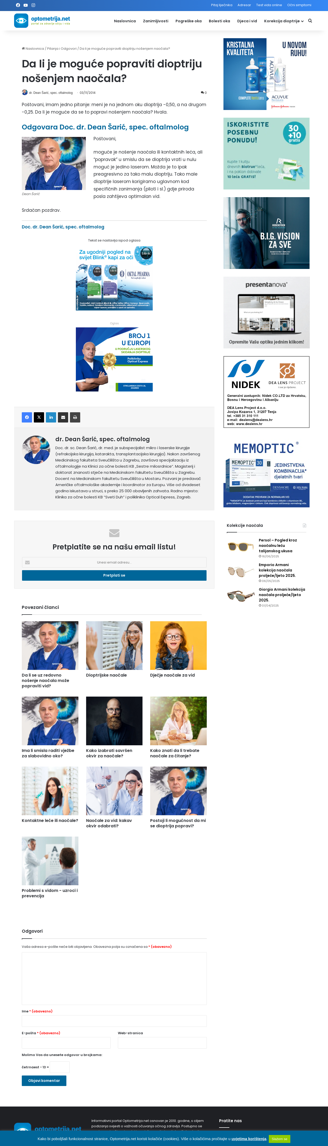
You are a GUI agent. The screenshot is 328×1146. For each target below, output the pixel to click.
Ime (37, 1011)
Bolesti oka (219, 21)
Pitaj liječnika (221, 5)
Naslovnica (125, 21)
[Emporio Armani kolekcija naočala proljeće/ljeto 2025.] (241, 571)
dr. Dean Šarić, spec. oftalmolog (57, 93)
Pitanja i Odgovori (62, 48)
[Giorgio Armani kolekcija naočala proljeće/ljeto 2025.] (241, 596)
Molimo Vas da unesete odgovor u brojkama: (62, 1055)
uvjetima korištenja (248, 1139)
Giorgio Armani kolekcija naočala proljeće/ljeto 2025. (282, 595)
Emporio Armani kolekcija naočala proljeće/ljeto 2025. (277, 570)
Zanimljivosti (155, 21)
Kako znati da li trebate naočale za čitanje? (174, 753)
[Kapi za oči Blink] (114, 309)
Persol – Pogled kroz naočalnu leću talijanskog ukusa (278, 546)
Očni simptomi (299, 5)
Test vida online (269, 5)
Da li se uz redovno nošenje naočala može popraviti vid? (45, 680)
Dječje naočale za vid (172, 675)
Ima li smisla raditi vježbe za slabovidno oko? (48, 753)
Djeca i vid (247, 21)
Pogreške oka (189, 21)
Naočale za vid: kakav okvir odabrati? (109, 823)
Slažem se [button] (280, 1139)
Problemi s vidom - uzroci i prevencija (50, 893)
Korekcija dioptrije (282, 21)
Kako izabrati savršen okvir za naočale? (109, 753)
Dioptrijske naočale (106, 675)
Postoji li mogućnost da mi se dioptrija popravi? (178, 823)
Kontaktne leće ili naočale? (50, 821)
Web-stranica (130, 1033)
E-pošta (41, 1033)
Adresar (244, 5)
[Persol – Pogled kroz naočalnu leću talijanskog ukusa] (241, 547)
